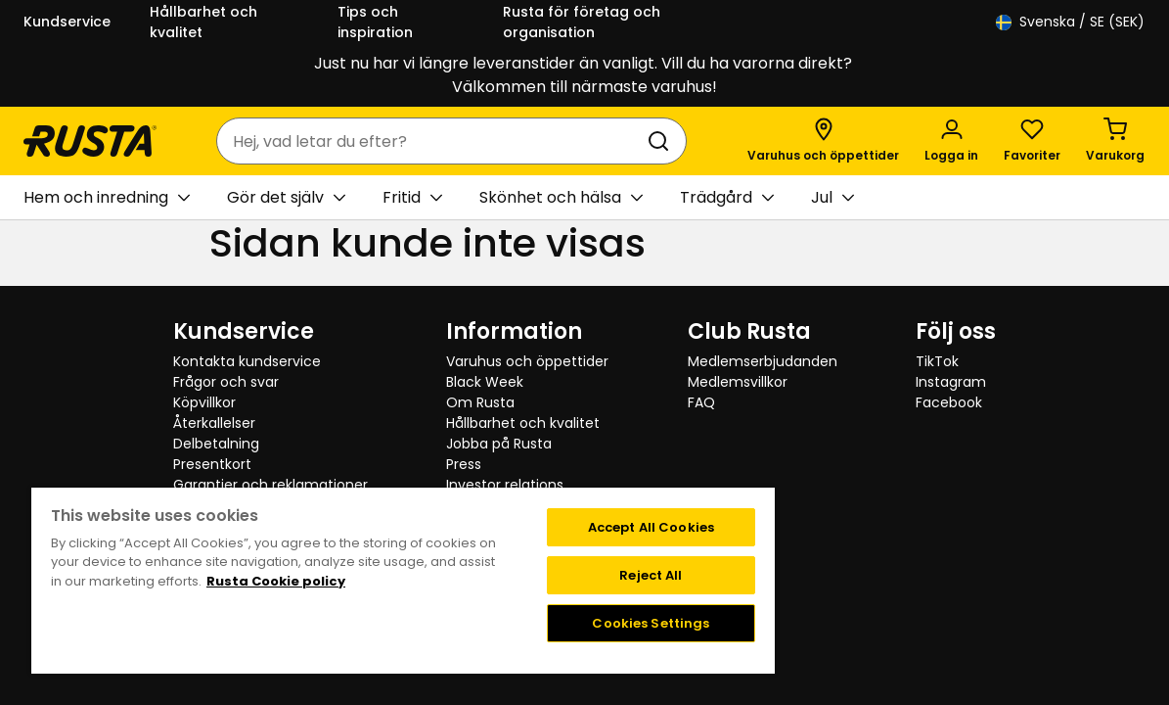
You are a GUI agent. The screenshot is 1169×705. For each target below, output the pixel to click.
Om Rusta (480, 402)
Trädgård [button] (727, 198)
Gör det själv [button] (286, 198)
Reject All (595, 575)
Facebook (949, 402)
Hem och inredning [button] (106, 198)
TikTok (937, 361)
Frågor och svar (226, 382)
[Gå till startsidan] (90, 141)
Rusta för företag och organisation (581, 22)
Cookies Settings (595, 623)
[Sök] (662, 141)
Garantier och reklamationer (270, 484)
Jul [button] (832, 198)
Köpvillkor (204, 402)
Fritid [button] (412, 198)
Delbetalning (216, 443)
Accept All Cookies (595, 527)
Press (463, 464)
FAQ (701, 402)
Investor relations (504, 484)
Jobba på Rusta (499, 443)
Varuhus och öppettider (527, 361)
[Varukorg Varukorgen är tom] (1115, 141)
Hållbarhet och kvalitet (203, 22)
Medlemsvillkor (737, 382)
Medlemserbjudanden (762, 361)
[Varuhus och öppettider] (823, 141)
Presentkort (212, 464)
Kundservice (67, 21)
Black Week (484, 382)
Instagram (951, 382)
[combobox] (432, 141)
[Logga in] (951, 141)
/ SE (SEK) (1070, 22)
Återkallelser (214, 423)
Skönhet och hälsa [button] (561, 198)
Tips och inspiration (375, 22)
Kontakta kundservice (247, 361)
